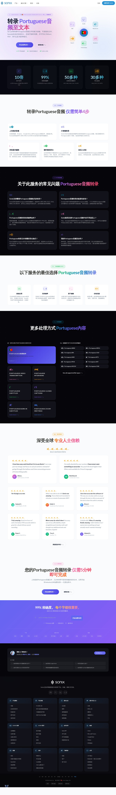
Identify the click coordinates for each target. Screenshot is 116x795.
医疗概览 (38, 738)
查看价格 (42, 45)
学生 (89, 726)
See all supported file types (73, 377)
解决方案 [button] (23, 3)
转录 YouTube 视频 (41, 722)
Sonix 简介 (13, 769)
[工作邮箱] (54, 625)
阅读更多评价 (58, 552)
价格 (37, 3)
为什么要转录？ (40, 772)
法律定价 (13, 751)
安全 (72, 695)
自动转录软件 (14, 716)
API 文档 (64, 741)
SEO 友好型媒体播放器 (42, 716)
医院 (37, 747)
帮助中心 (25, 662)
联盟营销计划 (65, 747)
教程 (29, 662)
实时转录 (13, 726)
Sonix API (64, 738)
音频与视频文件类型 (16, 766)
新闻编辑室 (65, 719)
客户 (63, 766)
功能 (12, 713)
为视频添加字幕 (40, 719)
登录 (99, 3)
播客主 (89, 719)
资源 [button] (31, 3)
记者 (89, 713)
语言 (12, 763)
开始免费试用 (24, 45)
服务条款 (67, 791)
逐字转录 (13, 722)
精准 (68, 695)
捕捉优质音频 (39, 776)
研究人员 (90, 716)
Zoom (89, 738)
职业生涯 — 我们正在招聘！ (95, 766)
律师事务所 (13, 747)
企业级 (63, 713)
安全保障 (90, 776)
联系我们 (90, 772)
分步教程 (38, 769)
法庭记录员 (13, 744)
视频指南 (36, 662)
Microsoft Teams (92, 741)
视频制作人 (90, 722)
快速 (64, 695)
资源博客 (13, 772)
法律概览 (13, 738)
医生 (37, 744)
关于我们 (90, 763)
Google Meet (91, 744)
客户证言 (64, 769)
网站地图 (54, 791)
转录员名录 (13, 776)
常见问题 (38, 766)
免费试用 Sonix (108, 3)
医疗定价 (38, 751)
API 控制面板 (65, 744)
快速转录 (13, 719)
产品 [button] (16, 3)
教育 (63, 716)
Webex (89, 747)
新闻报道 (90, 769)
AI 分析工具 (39, 713)
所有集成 (90, 751)
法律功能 (13, 741)
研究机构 (64, 722)
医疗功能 (38, 741)
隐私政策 (60, 791)
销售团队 (64, 726)
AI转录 (56, 695)
